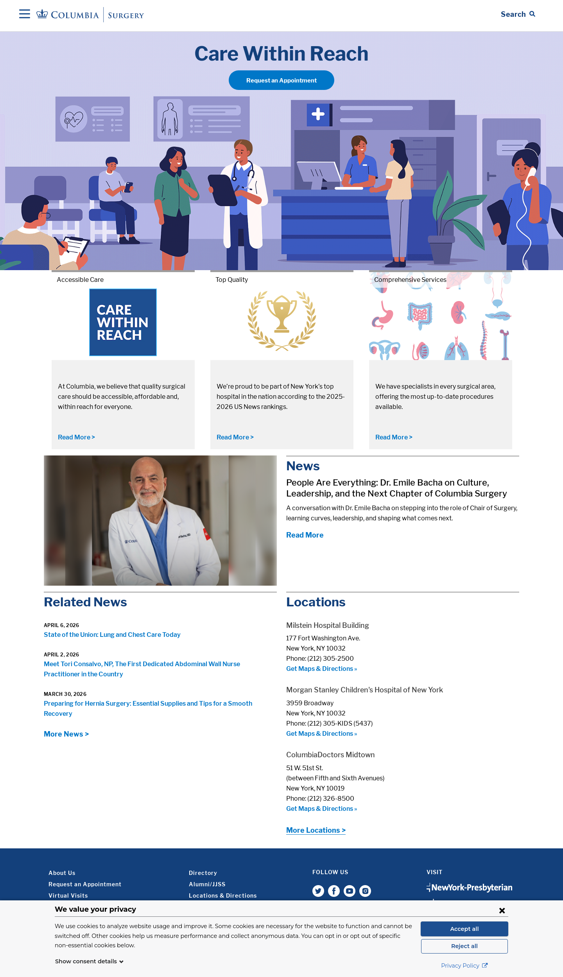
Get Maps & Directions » (321, 668)
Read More (305, 535)
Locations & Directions (223, 895)
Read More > (76, 437)
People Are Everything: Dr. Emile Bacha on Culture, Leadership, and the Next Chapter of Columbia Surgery (396, 487)
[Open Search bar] (518, 14)
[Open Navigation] (25, 14)
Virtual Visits (68, 895)
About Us (61, 872)
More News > (66, 734)
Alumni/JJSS (207, 884)
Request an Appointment (281, 80)
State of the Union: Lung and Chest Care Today (112, 634)
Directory (203, 872)
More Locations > (316, 830)
